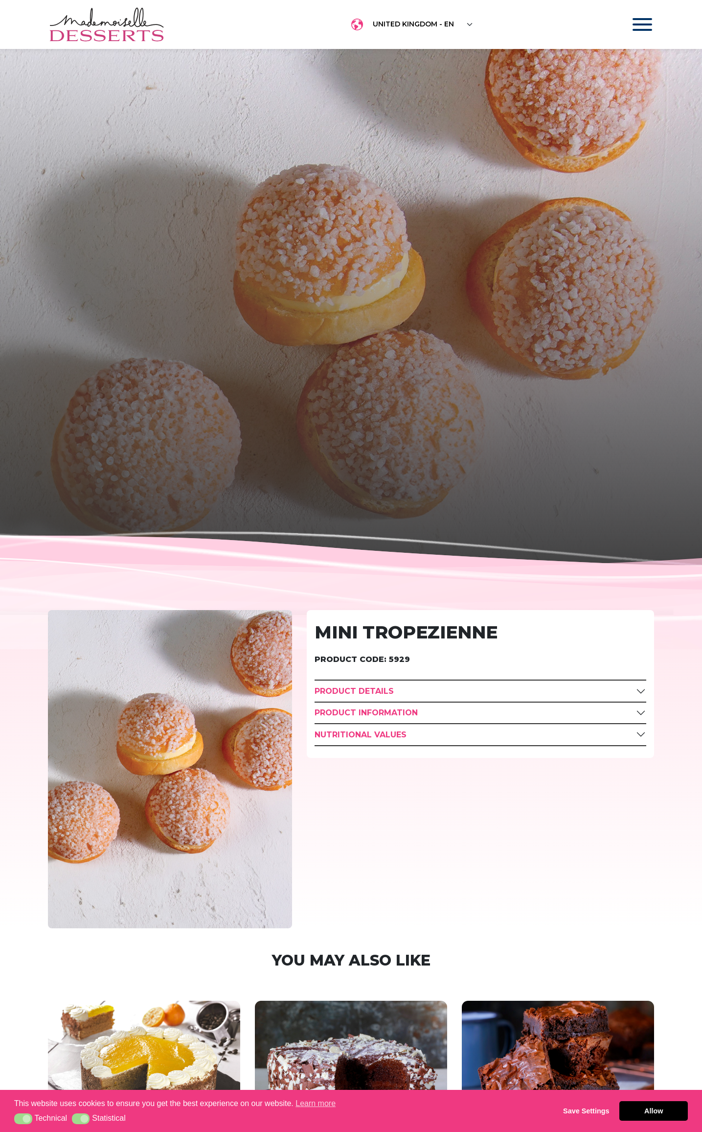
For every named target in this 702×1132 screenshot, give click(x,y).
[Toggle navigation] (632, 24)
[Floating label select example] (423, 24)
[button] (23, 1118)
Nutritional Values (361, 734)
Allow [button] (653, 1111)
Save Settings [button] (586, 1111)
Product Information (366, 712)
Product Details (354, 691)
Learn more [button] (315, 1103)
